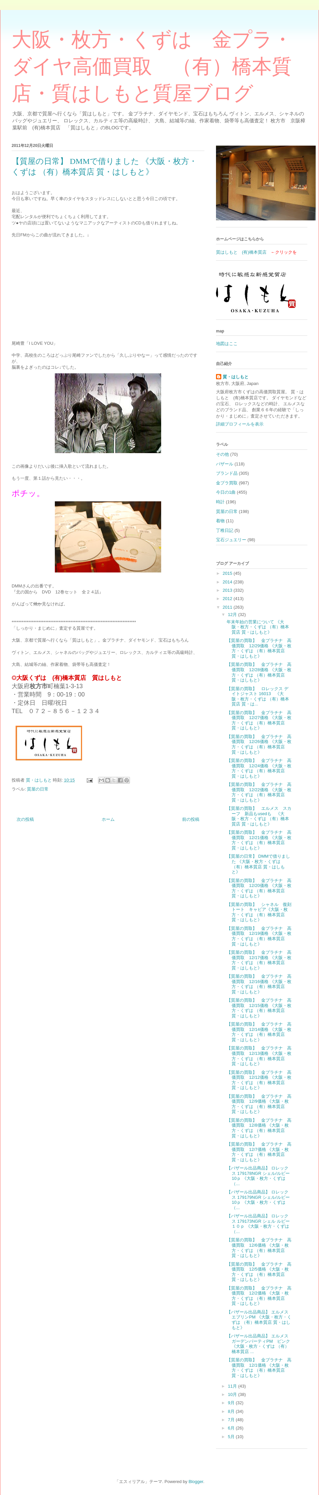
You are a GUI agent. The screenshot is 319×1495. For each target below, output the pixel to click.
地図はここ (227, 343)
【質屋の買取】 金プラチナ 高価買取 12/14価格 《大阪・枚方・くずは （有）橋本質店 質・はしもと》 (259, 1032)
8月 (232, 1411)
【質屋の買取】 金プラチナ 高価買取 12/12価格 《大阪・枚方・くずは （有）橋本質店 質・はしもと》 (259, 1080)
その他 (222, 454)
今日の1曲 (226, 492)
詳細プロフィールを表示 (240, 424)
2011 (228, 607)
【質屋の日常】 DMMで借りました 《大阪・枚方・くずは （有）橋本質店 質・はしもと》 (258, 864)
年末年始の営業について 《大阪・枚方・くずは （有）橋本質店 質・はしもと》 (258, 627)
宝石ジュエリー (231, 539)
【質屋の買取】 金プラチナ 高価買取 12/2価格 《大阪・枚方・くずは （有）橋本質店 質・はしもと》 (259, 1296)
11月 (233, 1386)
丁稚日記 (224, 530)
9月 (232, 1402)
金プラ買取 (227, 482)
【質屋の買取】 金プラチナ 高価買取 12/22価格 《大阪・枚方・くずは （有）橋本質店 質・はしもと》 (259, 792)
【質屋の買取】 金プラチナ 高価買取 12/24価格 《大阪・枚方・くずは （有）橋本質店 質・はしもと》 (259, 768)
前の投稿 (190, 819)
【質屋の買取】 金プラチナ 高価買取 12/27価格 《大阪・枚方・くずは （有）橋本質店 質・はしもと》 (259, 720)
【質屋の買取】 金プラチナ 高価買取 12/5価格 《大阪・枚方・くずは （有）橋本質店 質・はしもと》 (259, 1272)
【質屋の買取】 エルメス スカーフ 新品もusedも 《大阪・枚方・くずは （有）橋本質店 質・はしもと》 (259, 816)
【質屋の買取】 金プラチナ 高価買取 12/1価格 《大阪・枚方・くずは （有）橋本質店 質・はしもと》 (259, 1367)
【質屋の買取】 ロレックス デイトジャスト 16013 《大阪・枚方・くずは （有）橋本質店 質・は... (258, 696)
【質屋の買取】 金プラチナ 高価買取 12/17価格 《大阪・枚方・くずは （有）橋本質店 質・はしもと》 (259, 960)
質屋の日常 (38, 789)
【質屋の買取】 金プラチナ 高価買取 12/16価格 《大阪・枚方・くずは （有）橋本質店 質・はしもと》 (259, 984)
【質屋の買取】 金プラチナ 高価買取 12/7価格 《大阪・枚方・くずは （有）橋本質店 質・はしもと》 (259, 1152)
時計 (220, 501)
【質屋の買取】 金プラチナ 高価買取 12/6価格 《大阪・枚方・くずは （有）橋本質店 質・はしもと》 (259, 1247)
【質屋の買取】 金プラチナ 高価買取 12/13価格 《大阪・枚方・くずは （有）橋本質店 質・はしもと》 (259, 1056)
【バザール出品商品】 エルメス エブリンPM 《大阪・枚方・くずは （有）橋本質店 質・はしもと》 (260, 1319)
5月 (232, 1436)
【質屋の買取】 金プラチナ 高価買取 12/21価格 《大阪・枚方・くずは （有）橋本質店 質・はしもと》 (259, 840)
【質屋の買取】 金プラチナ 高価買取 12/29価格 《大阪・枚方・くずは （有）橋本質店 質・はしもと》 (259, 648)
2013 (228, 590)
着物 (220, 520)
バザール (224, 463)
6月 (232, 1428)
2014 (228, 581)
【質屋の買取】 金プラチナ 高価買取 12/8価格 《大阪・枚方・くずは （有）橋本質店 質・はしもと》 (259, 1128)
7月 (232, 1419)
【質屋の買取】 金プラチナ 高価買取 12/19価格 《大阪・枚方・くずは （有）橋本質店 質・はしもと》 (259, 936)
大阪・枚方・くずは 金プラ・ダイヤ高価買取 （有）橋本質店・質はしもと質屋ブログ (152, 66)
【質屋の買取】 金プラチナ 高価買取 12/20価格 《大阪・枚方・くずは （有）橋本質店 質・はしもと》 (259, 888)
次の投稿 (25, 819)
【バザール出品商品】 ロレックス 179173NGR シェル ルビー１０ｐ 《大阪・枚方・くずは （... (258, 1223)
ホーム (108, 819)
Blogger (195, 1481)
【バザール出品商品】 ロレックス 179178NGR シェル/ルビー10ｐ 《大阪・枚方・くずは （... (258, 1176)
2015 (228, 573)
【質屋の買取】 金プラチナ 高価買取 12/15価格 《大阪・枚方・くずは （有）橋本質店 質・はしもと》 (259, 1008)
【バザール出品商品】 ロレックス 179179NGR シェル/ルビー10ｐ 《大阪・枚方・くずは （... (258, 1199)
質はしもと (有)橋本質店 (241, 252)
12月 (233, 614)
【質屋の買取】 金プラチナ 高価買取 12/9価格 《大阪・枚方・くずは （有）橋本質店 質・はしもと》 (259, 1104)
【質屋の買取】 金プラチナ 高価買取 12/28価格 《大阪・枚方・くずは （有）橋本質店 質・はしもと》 (259, 672)
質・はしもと (236, 376)
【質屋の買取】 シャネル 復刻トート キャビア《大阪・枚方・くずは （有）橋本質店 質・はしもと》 (259, 912)
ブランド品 (227, 473)
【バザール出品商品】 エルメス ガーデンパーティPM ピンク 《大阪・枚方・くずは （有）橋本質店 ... (260, 1343)
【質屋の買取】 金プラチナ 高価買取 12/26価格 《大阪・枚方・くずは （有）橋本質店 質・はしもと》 (259, 744)
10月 (233, 1394)
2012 (228, 598)
